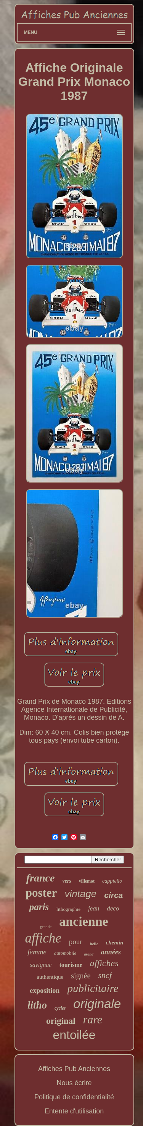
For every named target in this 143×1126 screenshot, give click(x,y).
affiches (104, 963)
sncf (104, 975)
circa (113, 895)
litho (37, 1005)
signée (80, 976)
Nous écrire (74, 1083)
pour (75, 942)
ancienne (83, 921)
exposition (44, 990)
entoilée (74, 1035)
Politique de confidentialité (74, 1097)
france (40, 878)
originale (97, 1004)
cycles (60, 1008)
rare (93, 1019)
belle (94, 943)
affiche (43, 938)
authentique (50, 977)
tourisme (70, 965)
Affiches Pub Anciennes (74, 1069)
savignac (41, 965)
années (111, 952)
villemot (87, 881)
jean (93, 908)
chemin (115, 942)
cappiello (112, 881)
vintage (80, 893)
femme (37, 952)
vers (66, 881)
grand (88, 954)
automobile (65, 953)
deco (113, 908)
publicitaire (92, 988)
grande (45, 926)
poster (41, 892)
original (61, 1021)
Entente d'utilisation (74, 1111)
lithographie (68, 909)
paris (39, 907)
